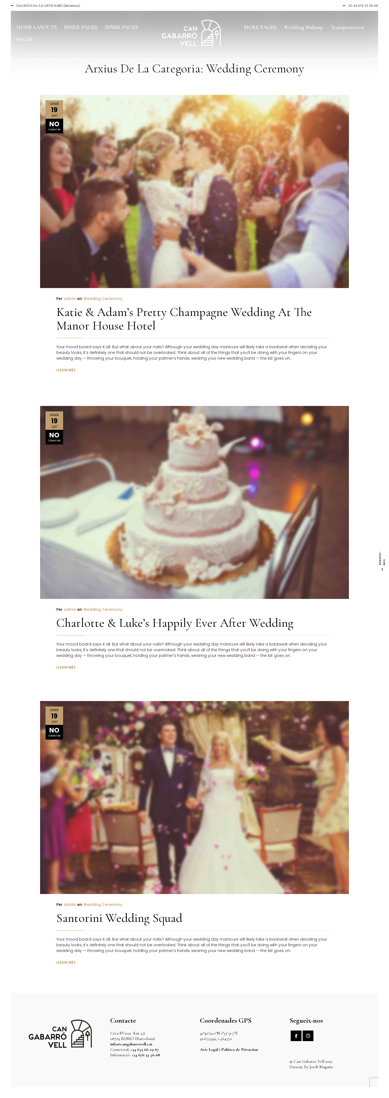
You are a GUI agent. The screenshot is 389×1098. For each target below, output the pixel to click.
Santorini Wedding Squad (119, 904)
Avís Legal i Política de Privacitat (229, 1049)
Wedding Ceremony (102, 298)
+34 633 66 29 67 (144, 1049)
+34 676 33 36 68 (145, 1055)
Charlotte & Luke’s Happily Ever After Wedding (174, 609)
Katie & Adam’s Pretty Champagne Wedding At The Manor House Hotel (184, 318)
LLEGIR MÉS (66, 370)
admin (70, 298)
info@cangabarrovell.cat (131, 1044)
